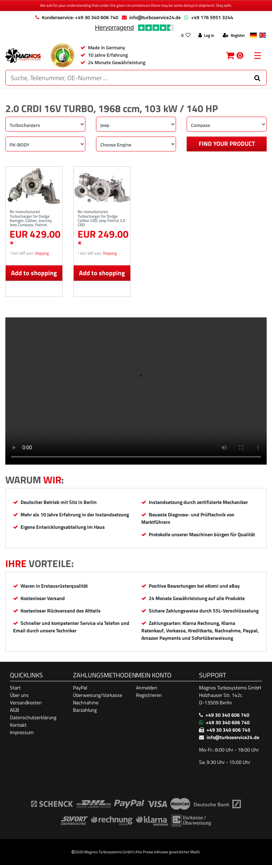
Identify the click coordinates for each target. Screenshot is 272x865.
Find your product (227, 143)
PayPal (80, 687)
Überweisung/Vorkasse (97, 695)
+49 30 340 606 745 (228, 729)
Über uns (19, 695)
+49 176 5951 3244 (212, 17)
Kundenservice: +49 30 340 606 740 (80, 17)
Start (15, 687)
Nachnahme (85, 702)
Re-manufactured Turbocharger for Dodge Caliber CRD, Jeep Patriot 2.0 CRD (101, 218)
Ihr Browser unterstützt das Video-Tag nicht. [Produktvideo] (136, 391)
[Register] (234, 35)
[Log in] (206, 35)
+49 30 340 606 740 (227, 715)
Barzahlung (85, 710)
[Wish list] (185, 35)
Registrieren (149, 695)
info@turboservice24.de (155, 17)
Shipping (42, 253)
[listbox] (102, 186)
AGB (14, 710)
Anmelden (146, 687)
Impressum (22, 732)
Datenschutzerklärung (33, 717)
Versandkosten (26, 702)
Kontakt (18, 724)
